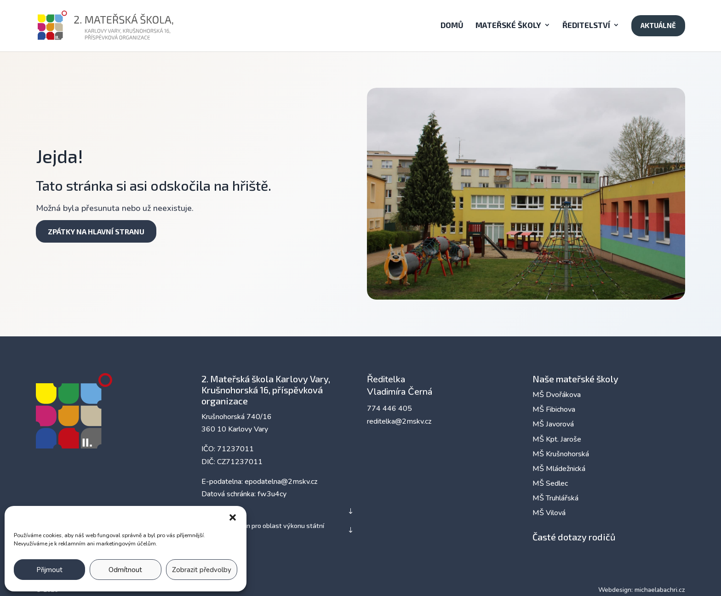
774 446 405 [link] (389, 408)
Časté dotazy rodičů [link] (573, 536)
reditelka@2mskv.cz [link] (399, 421)
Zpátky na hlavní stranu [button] (96, 231)
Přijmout (49, 569)
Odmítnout (125, 569)
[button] (232, 517)
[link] (119, 24)
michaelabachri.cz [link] (660, 589)
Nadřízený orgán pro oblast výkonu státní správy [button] (262, 529)
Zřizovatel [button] (217, 511)
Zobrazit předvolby (201, 569)
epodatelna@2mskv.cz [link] (281, 482)
